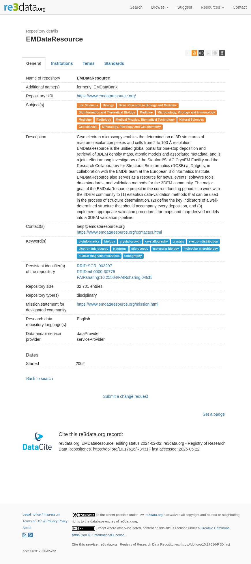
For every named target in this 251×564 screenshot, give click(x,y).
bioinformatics (89, 241)
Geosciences (88, 126)
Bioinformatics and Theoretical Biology (107, 112)
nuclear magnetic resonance (99, 256)
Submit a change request (125, 396)
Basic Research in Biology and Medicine (148, 105)
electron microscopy (93, 248)
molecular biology (166, 248)
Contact (240, 7)
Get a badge (214, 414)
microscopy (139, 248)
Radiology (103, 119)
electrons (120, 248)
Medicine (146, 112)
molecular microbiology (201, 248)
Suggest (184, 7)
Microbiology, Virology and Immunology (186, 112)
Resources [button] (212, 7)
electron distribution (203, 241)
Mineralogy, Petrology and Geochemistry (131, 126)
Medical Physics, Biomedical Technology (145, 119)
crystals (178, 241)
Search (136, 7)
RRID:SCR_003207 (94, 266)
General (33, 63)
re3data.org (154, 514)
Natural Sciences (191, 119)
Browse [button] (160, 7)
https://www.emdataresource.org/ (106, 96)
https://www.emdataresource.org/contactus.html (119, 232)
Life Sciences (88, 105)
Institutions (62, 63)
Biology (108, 105)
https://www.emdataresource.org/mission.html (117, 304)
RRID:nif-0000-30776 (96, 271)
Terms (89, 63)
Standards (114, 63)
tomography (133, 256)
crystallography (156, 241)
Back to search (39, 378)
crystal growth (130, 241)
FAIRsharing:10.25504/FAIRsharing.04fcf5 (114, 277)
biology (109, 241)
